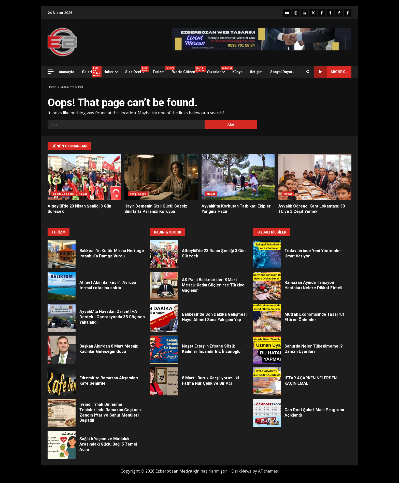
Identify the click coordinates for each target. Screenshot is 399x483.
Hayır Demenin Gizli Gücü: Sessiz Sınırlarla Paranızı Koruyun (160, 177)
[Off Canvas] (51, 72)
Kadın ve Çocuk (63, 194)
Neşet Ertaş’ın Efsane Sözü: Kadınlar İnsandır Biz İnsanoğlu (164, 350)
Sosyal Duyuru (282, 72)
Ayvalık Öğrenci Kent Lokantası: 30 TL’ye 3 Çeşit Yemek (314, 177)
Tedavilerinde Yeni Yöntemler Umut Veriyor (267, 254)
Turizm (160, 70)
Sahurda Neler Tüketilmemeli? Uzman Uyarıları (267, 350)
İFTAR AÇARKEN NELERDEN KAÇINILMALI (267, 381)
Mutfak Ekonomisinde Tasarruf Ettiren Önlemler (267, 318)
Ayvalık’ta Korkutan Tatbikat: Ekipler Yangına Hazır (238, 177)
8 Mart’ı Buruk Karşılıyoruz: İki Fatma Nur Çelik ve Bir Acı (164, 381)
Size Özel (137, 70)
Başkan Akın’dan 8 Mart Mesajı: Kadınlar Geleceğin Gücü (62, 350)
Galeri (91, 71)
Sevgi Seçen (138, 194)
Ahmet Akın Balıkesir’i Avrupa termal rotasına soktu (62, 286)
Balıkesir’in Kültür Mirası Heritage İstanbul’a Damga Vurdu (62, 254)
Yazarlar (218, 70)
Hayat (83, 194)
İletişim (256, 72)
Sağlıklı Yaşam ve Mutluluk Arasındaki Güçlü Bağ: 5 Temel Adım (62, 445)
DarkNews (241, 471)
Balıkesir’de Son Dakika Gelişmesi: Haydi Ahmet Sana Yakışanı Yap (164, 318)
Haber (109, 72)
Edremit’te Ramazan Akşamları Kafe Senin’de (62, 381)
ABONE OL (331, 72)
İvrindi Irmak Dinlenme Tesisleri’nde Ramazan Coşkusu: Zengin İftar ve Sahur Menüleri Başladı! (62, 413)
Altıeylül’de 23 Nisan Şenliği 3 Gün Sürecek (84, 177)
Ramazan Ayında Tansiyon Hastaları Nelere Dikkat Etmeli (267, 286)
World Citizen (187, 70)
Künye (237, 72)
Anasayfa (66, 72)
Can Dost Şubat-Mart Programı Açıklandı (267, 413)
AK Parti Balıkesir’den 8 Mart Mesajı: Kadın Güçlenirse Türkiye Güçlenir (164, 286)
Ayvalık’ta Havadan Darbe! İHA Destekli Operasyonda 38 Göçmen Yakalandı (62, 318)
